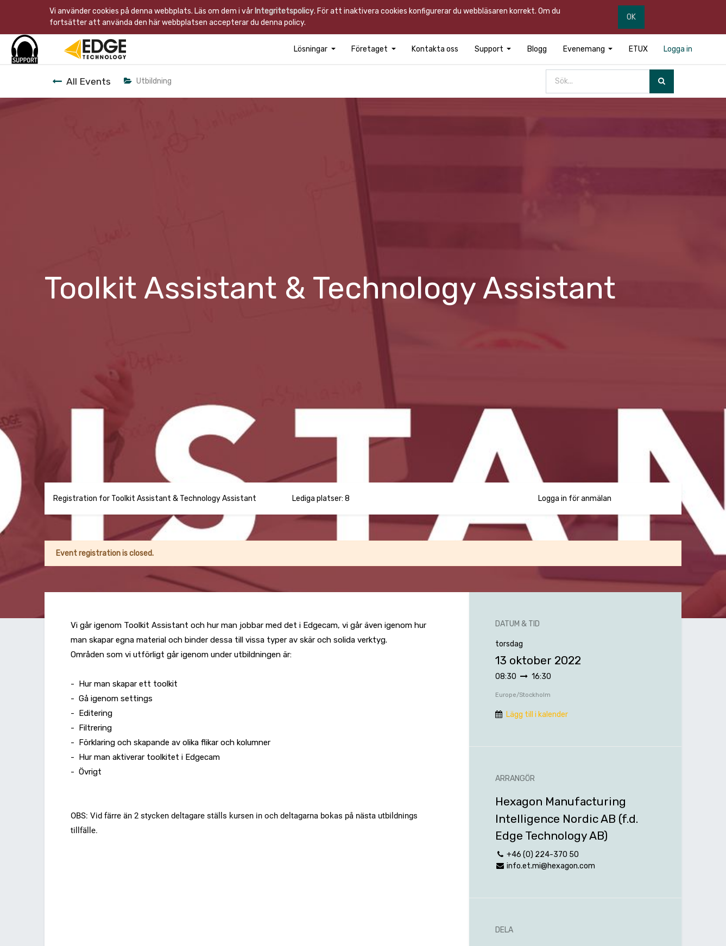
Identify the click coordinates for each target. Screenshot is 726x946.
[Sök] (661, 81)
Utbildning (148, 81)
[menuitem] (435, 49)
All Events (81, 81)
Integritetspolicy (284, 11)
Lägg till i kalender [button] (537, 714)
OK (631, 17)
